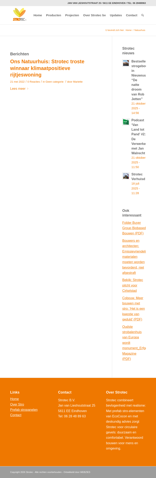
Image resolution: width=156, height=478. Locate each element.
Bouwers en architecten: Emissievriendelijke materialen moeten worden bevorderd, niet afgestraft (134, 257)
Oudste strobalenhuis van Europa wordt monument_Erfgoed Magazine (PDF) (134, 343)
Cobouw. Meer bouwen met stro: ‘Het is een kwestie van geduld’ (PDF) (133, 308)
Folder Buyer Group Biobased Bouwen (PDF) (134, 228)
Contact (15, 415)
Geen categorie (55, 81)
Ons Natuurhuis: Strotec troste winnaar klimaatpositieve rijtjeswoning (47, 68)
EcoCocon (119, 416)
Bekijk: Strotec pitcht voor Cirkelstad (132, 285)
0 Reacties (33, 81)
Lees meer (20, 88)
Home (128, 30)
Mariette (78, 81)
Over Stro (17, 404)
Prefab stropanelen (24, 409)
